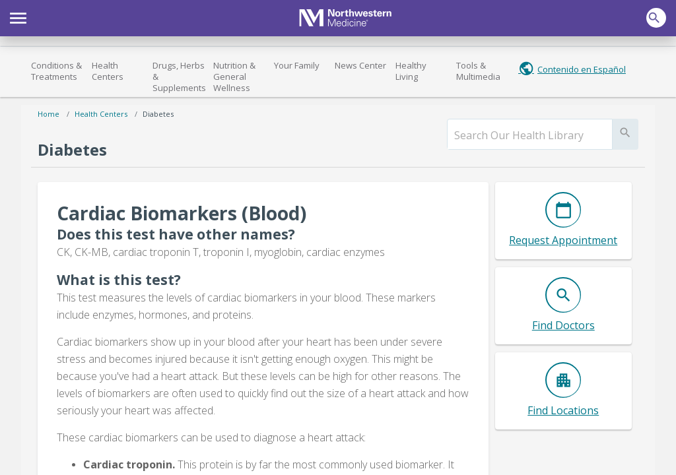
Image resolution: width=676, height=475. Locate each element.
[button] (18, 16)
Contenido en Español (581, 69)
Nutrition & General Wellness (234, 76)
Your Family (297, 65)
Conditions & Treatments (56, 70)
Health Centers (107, 70)
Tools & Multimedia (478, 70)
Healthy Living (410, 70)
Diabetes (158, 114)
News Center (360, 65)
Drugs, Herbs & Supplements (179, 76)
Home (48, 114)
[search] (530, 135)
